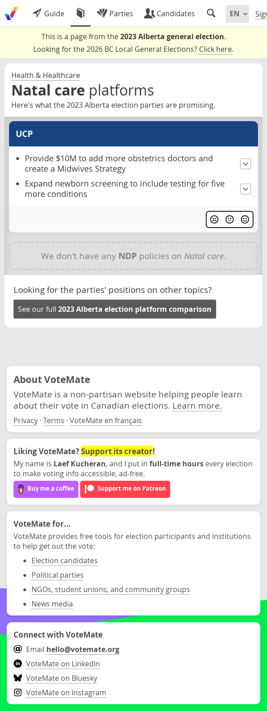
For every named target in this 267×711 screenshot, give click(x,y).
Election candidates (65, 560)
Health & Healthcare (45, 75)
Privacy (26, 420)
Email (66, 649)
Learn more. (197, 405)
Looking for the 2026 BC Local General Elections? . (133, 49)
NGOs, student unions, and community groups (111, 589)
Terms (53, 420)
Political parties (58, 575)
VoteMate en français (106, 420)
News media (52, 604)
